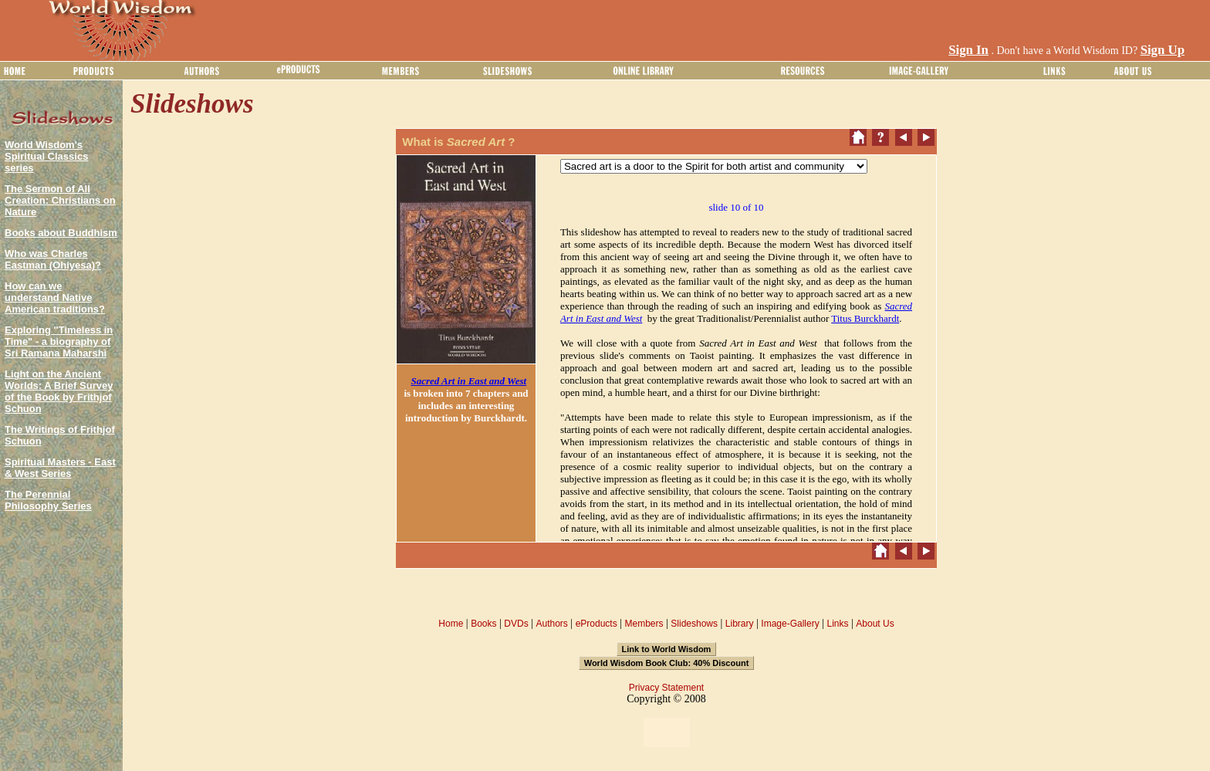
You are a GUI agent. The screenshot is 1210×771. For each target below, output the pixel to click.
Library (739, 623)
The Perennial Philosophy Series (48, 500)
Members (643, 623)
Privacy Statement (666, 687)
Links (838, 623)
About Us (875, 623)
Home (450, 623)
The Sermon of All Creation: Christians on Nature (60, 200)
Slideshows (694, 623)
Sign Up (1163, 49)
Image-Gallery (790, 623)
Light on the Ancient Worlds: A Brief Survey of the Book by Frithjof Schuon (59, 391)
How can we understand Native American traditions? (55, 297)
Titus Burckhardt (865, 318)
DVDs (516, 623)
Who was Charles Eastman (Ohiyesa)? (53, 259)
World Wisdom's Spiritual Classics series (46, 156)
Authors (551, 623)
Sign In (968, 49)
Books (483, 623)
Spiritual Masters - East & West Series (60, 467)
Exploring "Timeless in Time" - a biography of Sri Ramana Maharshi (59, 341)
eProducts (596, 623)
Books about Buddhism (61, 232)
